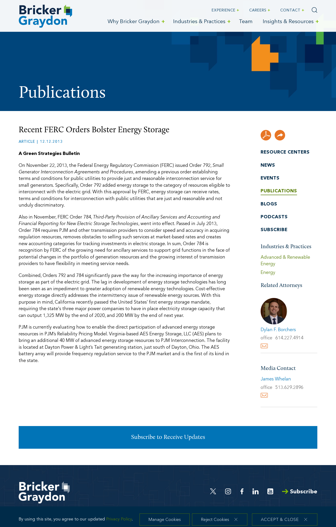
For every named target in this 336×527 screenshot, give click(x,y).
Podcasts (274, 217)
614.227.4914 (289, 338)
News (268, 165)
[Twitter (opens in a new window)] (213, 491)
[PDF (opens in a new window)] (266, 135)
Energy (268, 272)
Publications (279, 191)
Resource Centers (285, 152)
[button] (280, 135)
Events (270, 178)
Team (245, 22)
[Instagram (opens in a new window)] (228, 491)
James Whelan (276, 379)
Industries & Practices (199, 22)
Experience (223, 10)
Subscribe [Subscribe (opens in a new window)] (274, 230)
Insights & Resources (288, 22)
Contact (290, 10)
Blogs (269, 204)
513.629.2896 (289, 387)
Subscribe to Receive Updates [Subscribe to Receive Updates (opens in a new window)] (168, 437)
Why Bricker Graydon (134, 22)
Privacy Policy (119, 522)
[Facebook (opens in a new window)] (242, 491)
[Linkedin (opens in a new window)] (255, 491)
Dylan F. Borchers (278, 330)
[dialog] (168, 518)
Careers (257, 10)
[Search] (314, 10)
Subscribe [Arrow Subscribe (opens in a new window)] (299, 492)
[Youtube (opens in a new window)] (270, 491)
